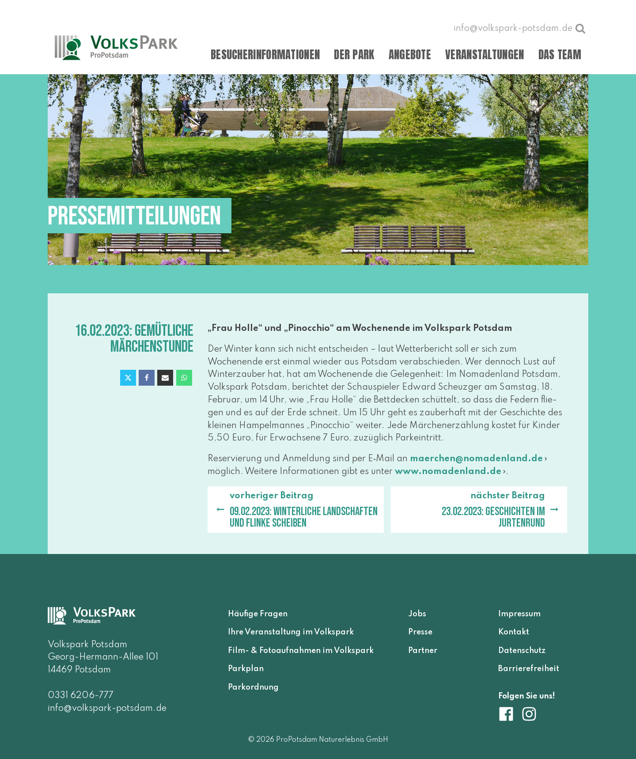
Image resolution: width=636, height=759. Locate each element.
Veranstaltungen (484, 54)
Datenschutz (521, 651)
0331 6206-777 (81, 695)
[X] (128, 378)
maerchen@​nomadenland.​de (476, 459)
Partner (422, 651)
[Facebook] (147, 378)
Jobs (417, 614)
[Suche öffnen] (580, 28)
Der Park (354, 54)
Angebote (410, 54)
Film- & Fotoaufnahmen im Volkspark (301, 651)
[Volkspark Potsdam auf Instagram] (529, 714)
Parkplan (246, 669)
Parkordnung (253, 687)
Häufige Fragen (258, 614)
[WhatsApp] (184, 378)
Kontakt (513, 632)
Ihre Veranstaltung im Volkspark (291, 632)
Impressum (519, 614)
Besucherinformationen (265, 54)
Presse (420, 632)
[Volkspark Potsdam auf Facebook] (509, 714)
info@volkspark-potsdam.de (107, 708)
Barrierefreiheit (528, 669)
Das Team (559, 54)
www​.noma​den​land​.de (448, 471)
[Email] (165, 378)
